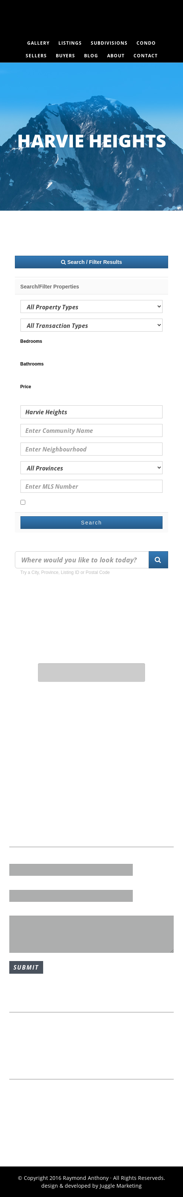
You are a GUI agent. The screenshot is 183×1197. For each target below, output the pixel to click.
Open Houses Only (46, 503)
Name (17, 858)
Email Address (27, 884)
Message (20, 910)
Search (91, 523)
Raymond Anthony (91, 20)
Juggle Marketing (121, 1185)
